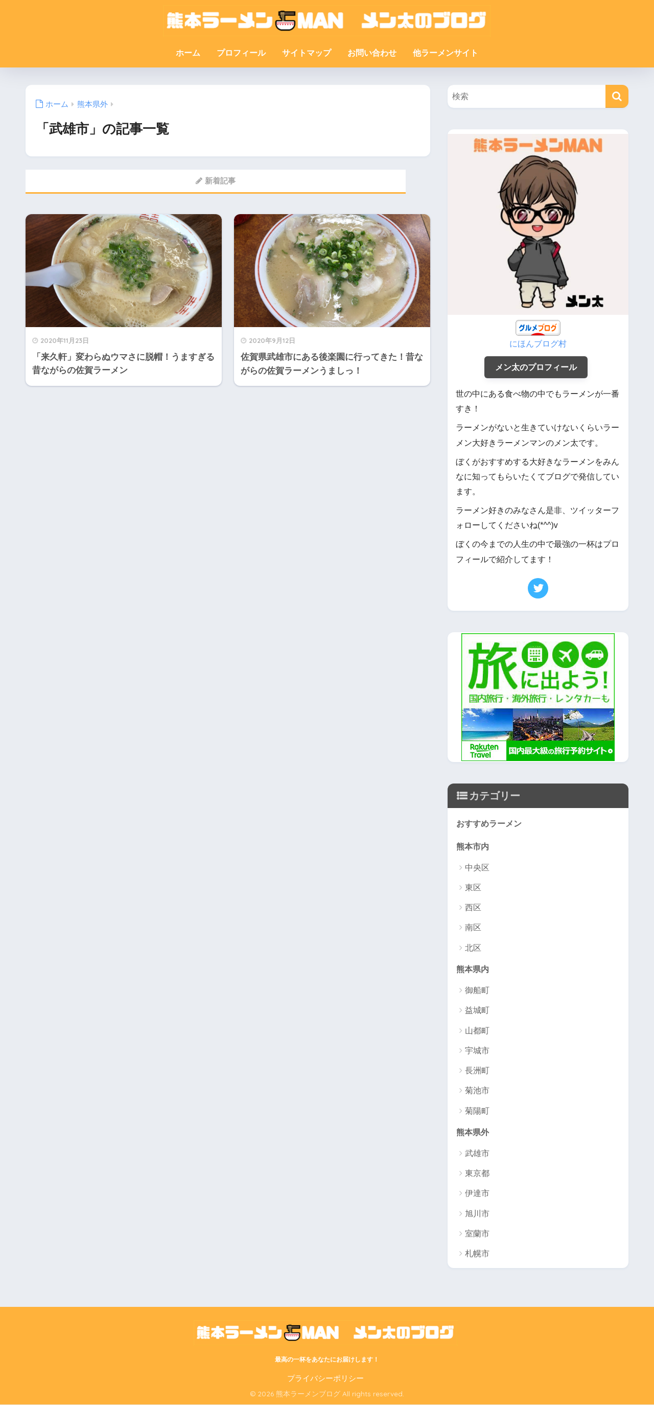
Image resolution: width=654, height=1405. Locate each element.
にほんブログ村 (538, 343)
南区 (473, 928)
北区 (473, 947)
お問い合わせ (371, 53)
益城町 (477, 1010)
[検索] (616, 96)
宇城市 (477, 1051)
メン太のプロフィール (536, 366)
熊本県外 (473, 1132)
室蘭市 (477, 1234)
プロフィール (241, 53)
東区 (473, 887)
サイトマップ (306, 53)
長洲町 (477, 1071)
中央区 (477, 867)
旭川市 (477, 1214)
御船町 (477, 990)
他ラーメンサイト (445, 53)
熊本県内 (473, 969)
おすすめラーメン (491, 823)
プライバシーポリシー (325, 1379)
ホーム (188, 53)
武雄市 (477, 1154)
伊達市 (477, 1194)
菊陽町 (477, 1111)
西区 (473, 908)
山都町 (477, 1031)
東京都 (477, 1174)
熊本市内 (473, 845)
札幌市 (477, 1254)
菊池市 (477, 1091)
